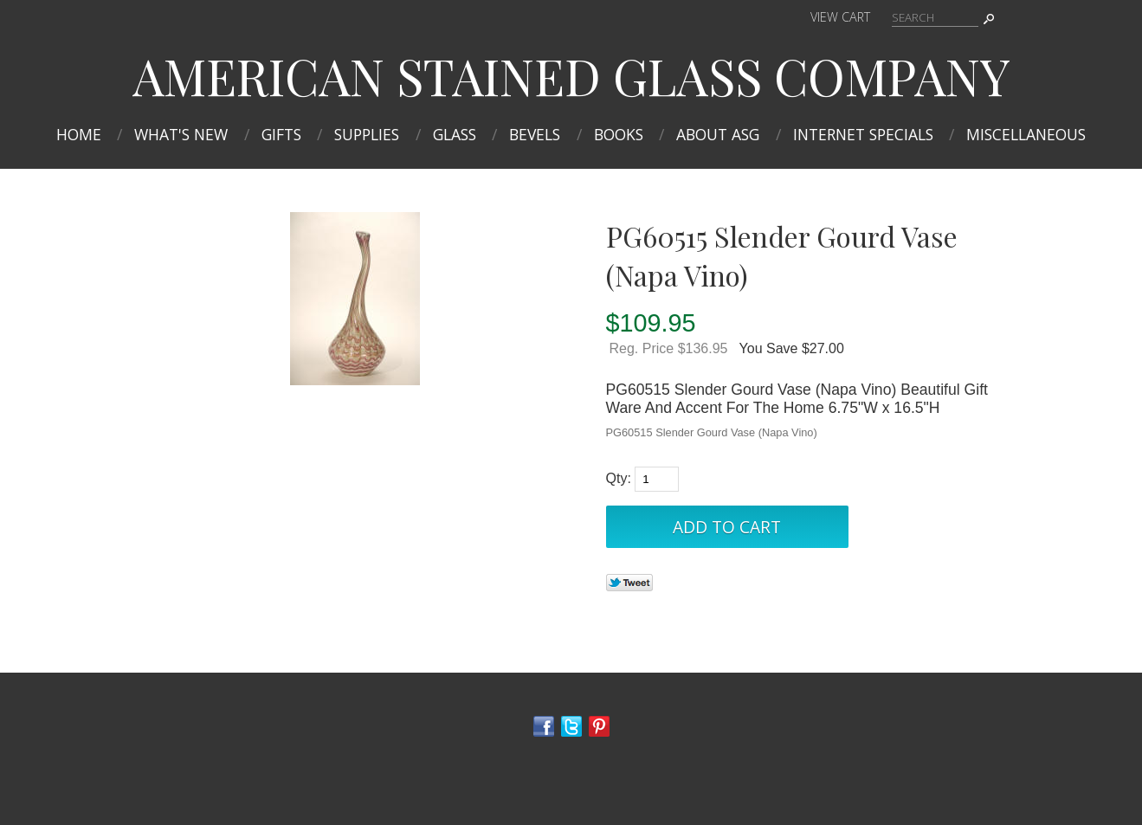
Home (78, 134)
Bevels (534, 134)
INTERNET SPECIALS (863, 134)
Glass (454, 134)
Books (618, 134)
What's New (181, 134)
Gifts (281, 134)
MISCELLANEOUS (1026, 134)
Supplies (366, 134)
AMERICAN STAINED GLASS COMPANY (571, 75)
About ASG (717, 134)
